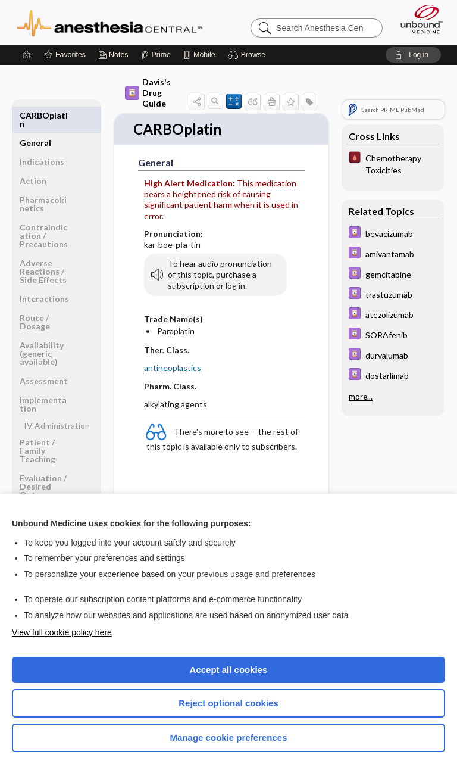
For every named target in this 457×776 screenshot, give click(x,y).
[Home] (27, 55)
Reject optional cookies (228, 703)
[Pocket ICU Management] (393, 163)
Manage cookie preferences (228, 738)
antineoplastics (172, 369)
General (35, 115)
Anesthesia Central (110, 22)
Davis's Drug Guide (148, 92)
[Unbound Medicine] (418, 19)
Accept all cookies (229, 670)
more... (361, 396)
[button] (248, 55)
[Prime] (156, 55)
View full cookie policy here (62, 632)
